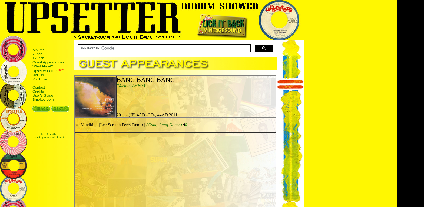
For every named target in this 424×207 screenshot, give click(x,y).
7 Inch (37, 54)
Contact (38, 87)
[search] (164, 48)
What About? (42, 66)
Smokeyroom (43, 99)
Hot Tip (38, 75)
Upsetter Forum (45, 71)
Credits (38, 91)
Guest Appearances (48, 62)
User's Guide (42, 95)
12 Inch (38, 58)
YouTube (39, 79)
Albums (38, 50)
